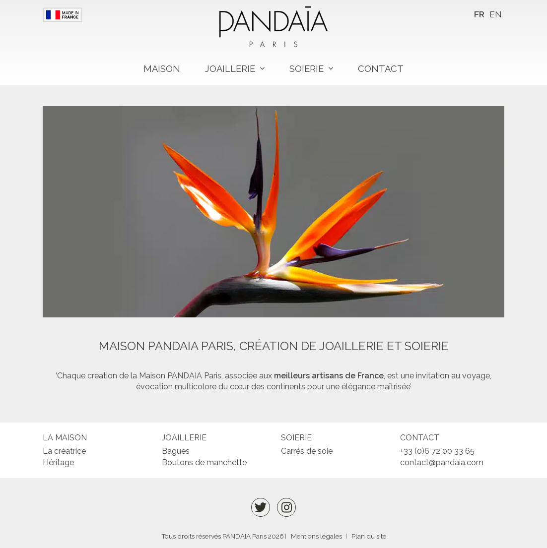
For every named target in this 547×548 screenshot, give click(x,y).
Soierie (306, 68)
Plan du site (368, 536)
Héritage (58, 462)
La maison (65, 437)
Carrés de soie (307, 451)
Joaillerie (230, 68)
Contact (381, 68)
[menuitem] (479, 14)
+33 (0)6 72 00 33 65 (437, 451)
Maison (161, 68)
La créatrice (64, 451)
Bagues (176, 451)
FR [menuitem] (479, 14)
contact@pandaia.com (441, 462)
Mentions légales (316, 536)
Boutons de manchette (204, 462)
